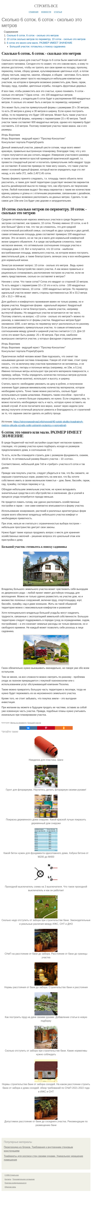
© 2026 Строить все (12, 1175)
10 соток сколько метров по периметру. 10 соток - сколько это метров (46, 39)
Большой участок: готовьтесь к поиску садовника (37, 46)
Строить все (46, 6)
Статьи (58, 11)
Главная (33, 11)
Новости (46, 11)
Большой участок (34, 723)
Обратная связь (10, 1187)
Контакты (8, 1179)
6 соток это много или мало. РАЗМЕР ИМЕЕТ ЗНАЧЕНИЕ (39, 43)
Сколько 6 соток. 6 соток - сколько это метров (33, 35)
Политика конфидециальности (15, 1183)
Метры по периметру (18, 723)
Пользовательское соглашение (24, 1179)
